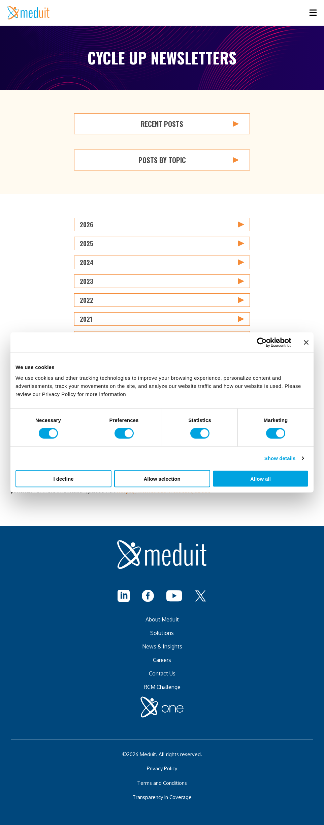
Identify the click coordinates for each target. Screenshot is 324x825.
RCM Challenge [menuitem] (162, 687)
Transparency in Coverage (162, 797)
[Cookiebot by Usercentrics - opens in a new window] (261, 343)
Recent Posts (190, 123)
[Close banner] (306, 342)
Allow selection (161, 478)
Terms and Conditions (162, 783)
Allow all (260, 478)
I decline (63, 478)
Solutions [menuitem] (162, 633)
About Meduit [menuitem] (162, 619)
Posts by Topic (188, 160)
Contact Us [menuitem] (162, 673)
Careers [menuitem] (162, 660)
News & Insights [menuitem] (162, 646)
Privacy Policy (162, 768)
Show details (280, 458)
